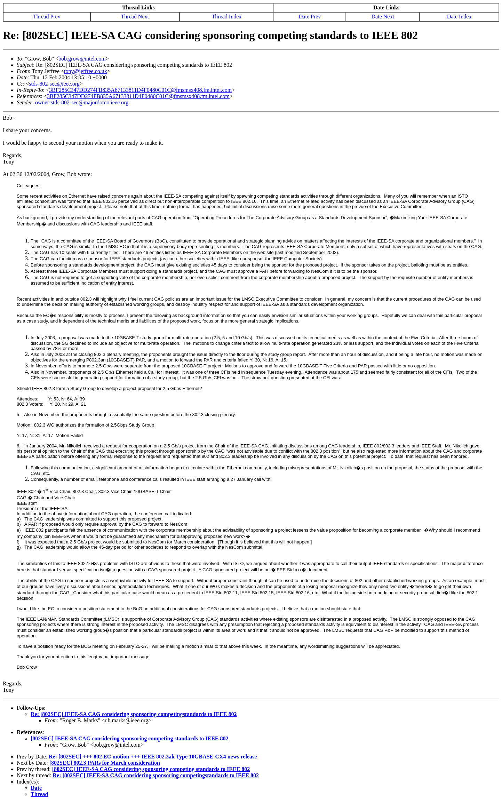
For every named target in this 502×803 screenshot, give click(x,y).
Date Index (459, 16)
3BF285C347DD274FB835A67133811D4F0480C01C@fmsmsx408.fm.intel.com (140, 90)
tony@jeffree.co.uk (85, 71)
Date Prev (310, 16)
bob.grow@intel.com (82, 59)
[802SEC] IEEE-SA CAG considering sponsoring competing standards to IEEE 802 (130, 738)
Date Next (383, 16)
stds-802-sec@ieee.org (54, 84)
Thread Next (135, 16)
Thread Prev (47, 16)
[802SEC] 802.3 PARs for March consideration (104, 763)
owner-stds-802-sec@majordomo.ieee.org (81, 102)
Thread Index (227, 16)
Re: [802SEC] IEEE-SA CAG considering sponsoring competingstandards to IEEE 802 (134, 714)
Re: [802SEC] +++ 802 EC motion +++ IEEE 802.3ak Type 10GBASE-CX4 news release (153, 757)
